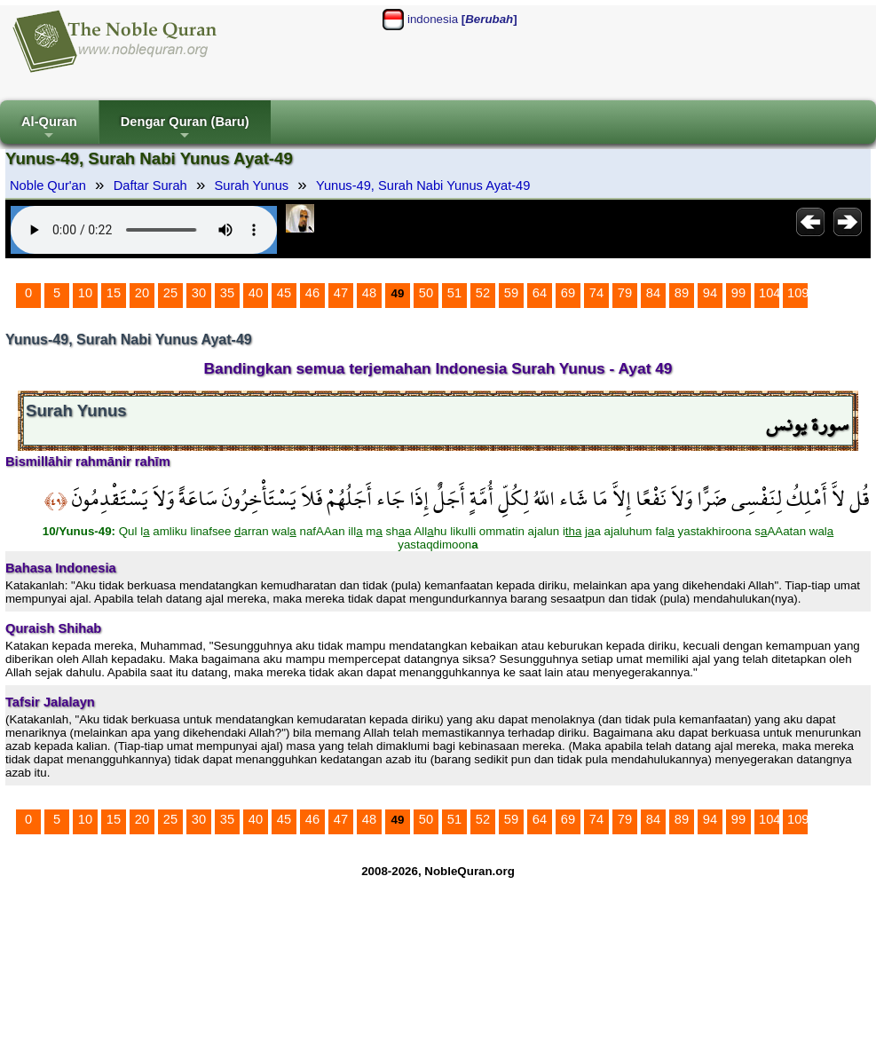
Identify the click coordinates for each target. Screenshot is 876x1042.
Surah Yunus (252, 185)
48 (369, 293)
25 (170, 293)
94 (710, 293)
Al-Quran (49, 129)
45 (284, 293)
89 (682, 293)
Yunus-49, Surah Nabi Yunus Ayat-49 (423, 185)
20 (142, 293)
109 (798, 293)
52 (483, 293)
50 (426, 293)
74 (596, 293)
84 (653, 293)
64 (540, 293)
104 (769, 293)
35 (227, 293)
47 (341, 293)
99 (738, 293)
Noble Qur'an (48, 185)
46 (312, 293)
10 (85, 293)
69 (568, 293)
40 (256, 293)
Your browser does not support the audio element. (144, 230)
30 (199, 293)
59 (511, 293)
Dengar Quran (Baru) (185, 129)
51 (454, 293)
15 (114, 293)
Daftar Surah (150, 185)
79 (625, 293)
